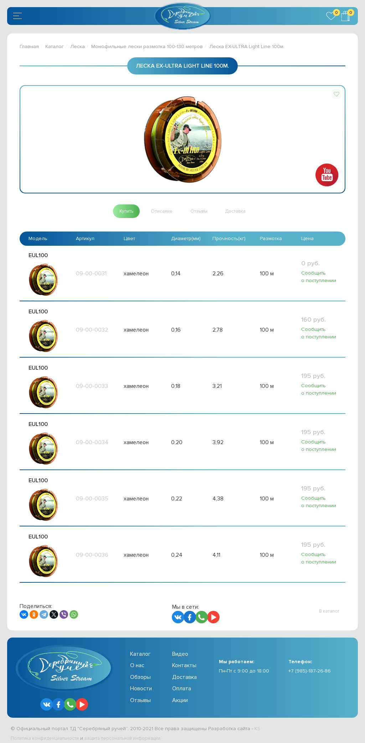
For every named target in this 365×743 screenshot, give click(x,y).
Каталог (54, 46)
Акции (180, 694)
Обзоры (140, 672)
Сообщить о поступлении (318, 277)
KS (258, 724)
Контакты (184, 660)
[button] (336, 94)
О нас (137, 660)
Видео (180, 649)
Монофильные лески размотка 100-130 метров (147, 46)
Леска (77, 46)
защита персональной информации (134, 733)
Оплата (181, 683)
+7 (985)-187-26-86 (309, 666)
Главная (29, 46)
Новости (141, 683)
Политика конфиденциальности (48, 733)
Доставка (184, 672)
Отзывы (140, 694)
